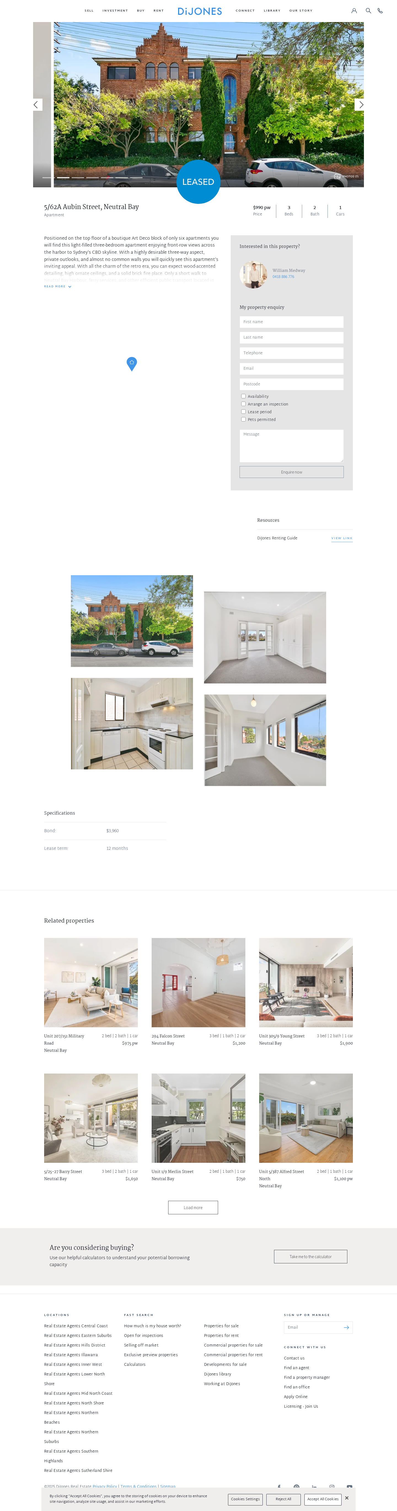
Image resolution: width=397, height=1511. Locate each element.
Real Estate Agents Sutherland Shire (78, 1470)
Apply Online (296, 1397)
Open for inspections (143, 1335)
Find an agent (297, 1368)
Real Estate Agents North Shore (74, 1403)
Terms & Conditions (138, 1486)
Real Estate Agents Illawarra (71, 1355)
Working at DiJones (222, 1384)
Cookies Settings (245, 1499)
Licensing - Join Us (301, 1406)
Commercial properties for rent (233, 1355)
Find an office (297, 1387)
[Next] (361, 105)
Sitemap (167, 1486)
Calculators (135, 1364)
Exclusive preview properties (151, 1355)
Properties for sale (221, 1326)
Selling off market (141, 1345)
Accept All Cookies (323, 1499)
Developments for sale (225, 1364)
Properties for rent (221, 1335)
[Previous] (36, 105)
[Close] (347, 1498)
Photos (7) (350, 176)
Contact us (294, 1358)
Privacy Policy (105, 1486)
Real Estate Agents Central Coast (76, 1326)
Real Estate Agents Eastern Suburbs (78, 1335)
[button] (89, 11)
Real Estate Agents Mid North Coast (78, 1393)
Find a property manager (307, 1377)
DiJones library (217, 1374)
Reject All (283, 1499)
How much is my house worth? (152, 1326)
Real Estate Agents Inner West (73, 1364)
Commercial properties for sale (233, 1345)
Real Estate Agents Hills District (74, 1345)
